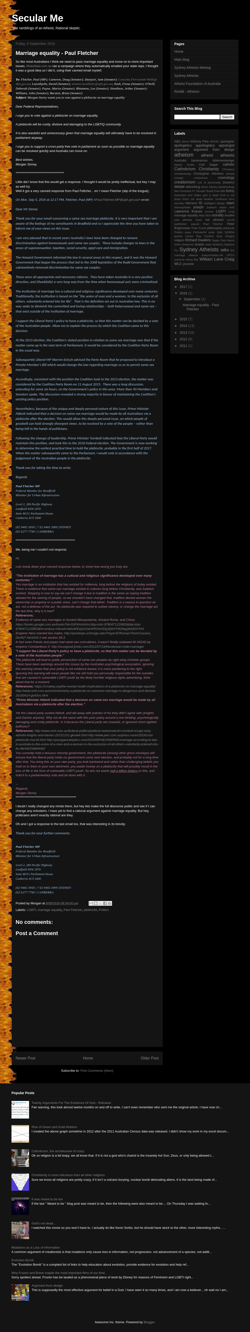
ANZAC (214, 141)
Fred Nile (219, 191)
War (196, 259)
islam (230, 203)
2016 (184, 293)
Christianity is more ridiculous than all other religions (68, 1175)
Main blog (181, 59)
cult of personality (209, 182)
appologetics (205, 145)
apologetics (183, 145)
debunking (193, 187)
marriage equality (50, 910)
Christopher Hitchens (208, 173)
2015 (184, 319)
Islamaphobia (182, 207)
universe (179, 259)
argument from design (214, 149)
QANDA (229, 232)
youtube (188, 264)
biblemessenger (223, 160)
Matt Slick (205, 215)
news (199, 219)
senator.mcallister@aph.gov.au (92, 84)
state (208, 244)
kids (231, 207)
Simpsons (188, 244)
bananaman (199, 160)
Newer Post (25, 1058)
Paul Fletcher (72, 910)
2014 (184, 326)
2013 (184, 332)
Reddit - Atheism (186, 91)
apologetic (227, 141)
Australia (180, 160)
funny (230, 191)
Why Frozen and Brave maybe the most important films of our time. (58, 1273)
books (190, 164)
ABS (177, 141)
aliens (185, 141)
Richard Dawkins (198, 240)
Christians (228, 169)
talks (225, 250)
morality (218, 215)
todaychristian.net (212, 255)
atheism (183, 155)
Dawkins (228, 182)
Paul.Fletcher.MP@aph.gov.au (116, 200)
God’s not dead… (43, 1223)
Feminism (185, 191)
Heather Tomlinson (216, 199)
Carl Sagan (208, 164)
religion (179, 240)
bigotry (178, 164)
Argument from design (47, 1285)
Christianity (209, 169)
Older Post (150, 1058)
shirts (177, 244)
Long (231, 211)
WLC (178, 264)
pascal (195, 223)
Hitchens (191, 203)
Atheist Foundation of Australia (197, 84)
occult (230, 219)
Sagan (216, 240)
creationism (184, 182)
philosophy (214, 228)
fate (176, 191)
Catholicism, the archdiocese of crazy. (58, 1151)
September (192, 299)
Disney (213, 186)
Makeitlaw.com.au (39, 66)
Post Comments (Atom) (96, 1070)
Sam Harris (227, 240)
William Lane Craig (216, 259)
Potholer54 (200, 232)
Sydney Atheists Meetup (192, 68)
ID (200, 203)
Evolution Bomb (22, 1260)
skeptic (199, 244)
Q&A (220, 232)
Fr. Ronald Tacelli (202, 191)
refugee (229, 236)
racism (189, 236)
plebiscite (90, 910)
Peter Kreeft (198, 228)
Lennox (209, 211)
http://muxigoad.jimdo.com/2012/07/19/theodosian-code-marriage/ (97, 646)
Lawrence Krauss (188, 211)
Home (88, 1058)
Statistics (217, 244)
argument (181, 149)
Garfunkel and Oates (187, 195)
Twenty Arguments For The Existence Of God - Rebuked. (71, 1103)
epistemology (226, 186)
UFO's (230, 255)
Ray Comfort (205, 236)
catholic (228, 164)
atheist (207, 155)
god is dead (211, 195)
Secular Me (37, 18)
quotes (178, 236)
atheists (227, 155)
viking (189, 259)
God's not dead (192, 199)
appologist (226, 145)
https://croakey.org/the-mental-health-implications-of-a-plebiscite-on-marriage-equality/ (95, 686)
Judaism (212, 207)
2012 (184, 339)
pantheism (180, 223)
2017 (184, 287)
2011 (184, 346)
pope (188, 232)
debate (179, 187)
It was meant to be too (47, 1199)
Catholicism (185, 169)
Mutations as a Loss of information (35, 1247)
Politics (104, 910)
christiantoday (182, 173)
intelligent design (214, 203)
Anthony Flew (199, 141)
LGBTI (31, 910)
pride (211, 232)
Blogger (149, 1322)
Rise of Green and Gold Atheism (54, 1127)
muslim (229, 215)
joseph (198, 207)
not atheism (214, 220)
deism (204, 186)
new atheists (183, 219)
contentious (201, 177)
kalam (223, 207)
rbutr (219, 236)
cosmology (226, 178)
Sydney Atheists (186, 76)
